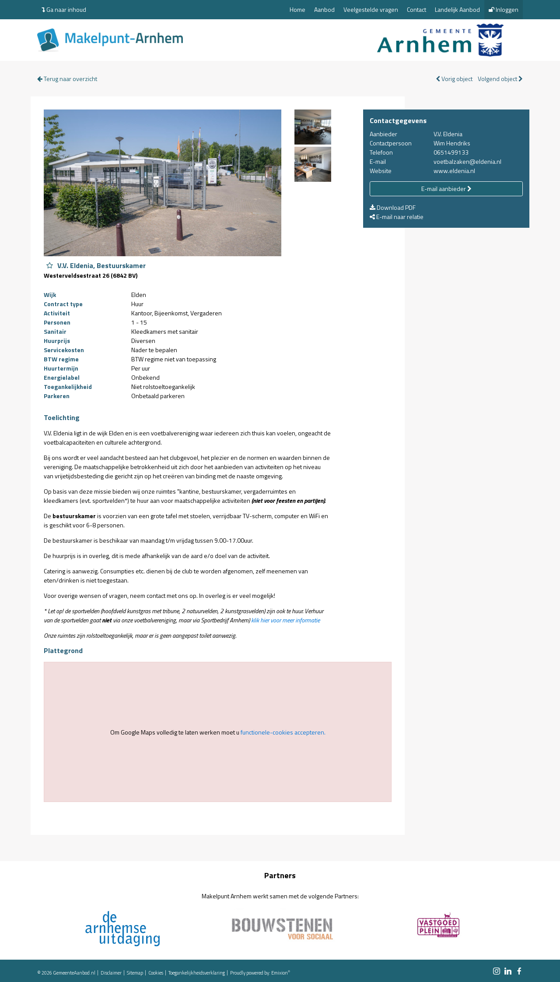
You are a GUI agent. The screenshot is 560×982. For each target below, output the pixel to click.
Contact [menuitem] (416, 9)
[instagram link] (496, 971)
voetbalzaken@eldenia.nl (467, 161)
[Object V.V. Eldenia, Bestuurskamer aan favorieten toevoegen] (50, 266)
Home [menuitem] (297, 9)
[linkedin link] (507, 971)
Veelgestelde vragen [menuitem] (370, 9)
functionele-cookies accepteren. (283, 732)
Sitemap (135, 972)
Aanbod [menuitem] (324, 9)
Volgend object (500, 78)
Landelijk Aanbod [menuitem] (457, 9)
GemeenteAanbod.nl (74, 972)
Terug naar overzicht (67, 78)
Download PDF (393, 207)
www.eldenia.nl (454, 170)
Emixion (279, 972)
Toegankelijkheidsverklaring (196, 972)
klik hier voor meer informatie (285, 620)
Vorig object (454, 78)
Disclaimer (111, 972)
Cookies (155, 972)
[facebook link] (519, 971)
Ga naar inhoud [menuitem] (64, 9)
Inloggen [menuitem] (503, 9)
